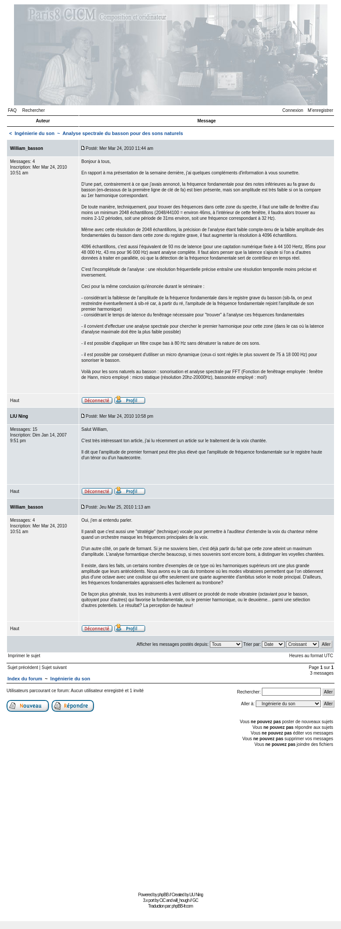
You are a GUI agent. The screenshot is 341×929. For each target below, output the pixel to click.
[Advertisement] (170, 818)
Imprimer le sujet (24, 655)
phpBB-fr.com (182, 906)
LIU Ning (196, 894)
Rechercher (33, 110)
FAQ (12, 110)
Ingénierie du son (35, 133)
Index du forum (24, 678)
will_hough (181, 900)
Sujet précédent (22, 667)
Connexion (292, 110)
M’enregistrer (320, 110)
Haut (14, 400)
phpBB (162, 894)
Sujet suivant (54, 667)
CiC (163, 900)
